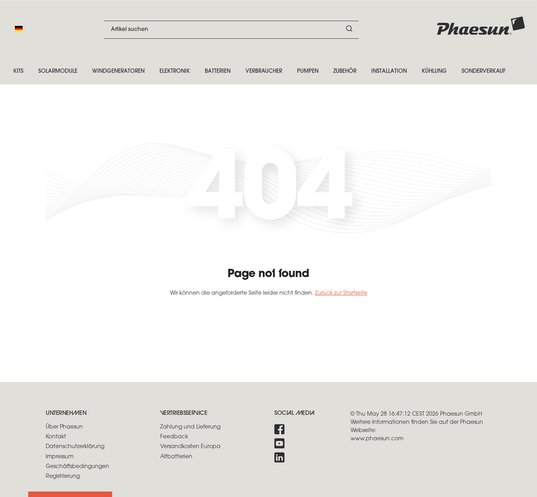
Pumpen (308, 71)
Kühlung (434, 71)
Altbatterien (176, 457)
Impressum (59, 457)
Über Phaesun (64, 427)
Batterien (218, 71)
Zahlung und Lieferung (190, 427)
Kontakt (56, 437)
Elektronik (174, 71)
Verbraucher (263, 71)
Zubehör (344, 71)
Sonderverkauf (484, 71)
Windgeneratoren (118, 71)
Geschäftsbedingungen (77, 467)
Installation (389, 71)
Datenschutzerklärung (75, 447)
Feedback (174, 437)
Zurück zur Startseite (341, 293)
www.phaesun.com (377, 439)
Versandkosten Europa (190, 447)
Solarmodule (57, 71)
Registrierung (63, 476)
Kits (18, 71)
